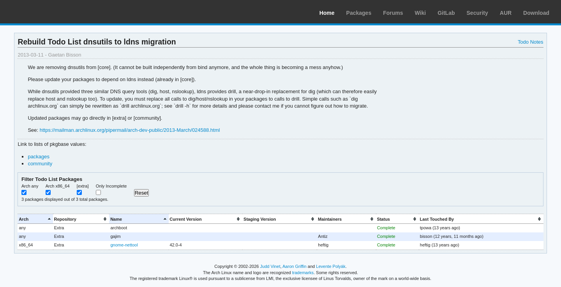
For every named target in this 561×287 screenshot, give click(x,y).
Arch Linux (43, 11)
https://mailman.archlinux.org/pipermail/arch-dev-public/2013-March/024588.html (130, 130)
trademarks (303, 272)
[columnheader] (35, 219)
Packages (359, 13)
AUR (506, 13)
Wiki (420, 13)
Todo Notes (530, 42)
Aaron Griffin (294, 266)
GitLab (446, 13)
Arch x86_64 (58, 186)
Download (536, 13)
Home (327, 13)
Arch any (30, 186)
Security (477, 13)
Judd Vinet (270, 266)
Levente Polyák (330, 266)
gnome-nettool (124, 245)
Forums (393, 13)
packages (38, 156)
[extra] (83, 186)
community (40, 164)
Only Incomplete (111, 186)
